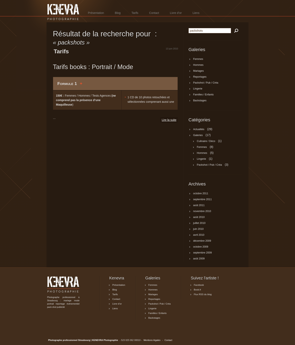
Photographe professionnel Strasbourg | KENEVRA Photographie (63, 12)
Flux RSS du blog (203, 294)
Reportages (199, 77)
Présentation (96, 13)
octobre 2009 (200, 247)
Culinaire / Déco (206, 141)
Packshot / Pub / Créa (205, 83)
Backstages (199, 100)
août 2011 (199, 205)
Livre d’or (176, 13)
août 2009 (199, 258)
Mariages (198, 71)
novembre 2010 (202, 211)
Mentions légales (152, 340)
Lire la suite (169, 120)
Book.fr (197, 289)
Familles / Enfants (203, 94)
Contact (154, 13)
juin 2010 (198, 229)
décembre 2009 (202, 241)
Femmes (198, 59)
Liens (196, 13)
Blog (118, 13)
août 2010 (199, 217)
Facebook (199, 285)
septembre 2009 (202, 252)
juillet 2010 (199, 223)
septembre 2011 (202, 199)
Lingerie (197, 88)
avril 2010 (198, 235)
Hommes (198, 65)
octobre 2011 (200, 193)
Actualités (198, 129)
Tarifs (135, 13)
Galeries (198, 135)
